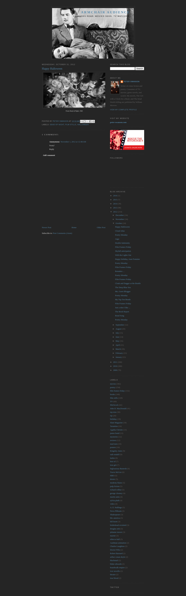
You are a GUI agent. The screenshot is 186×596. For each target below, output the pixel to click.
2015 (115, 199)
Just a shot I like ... (122, 307)
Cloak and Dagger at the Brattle (128, 283)
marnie (113, 536)
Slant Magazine (116, 422)
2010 (115, 366)
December (120, 215)
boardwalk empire (117, 567)
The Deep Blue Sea (123, 287)
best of (112, 461)
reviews (113, 440)
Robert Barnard (116, 553)
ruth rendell (114, 454)
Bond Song (119, 315)
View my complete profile (123, 110)
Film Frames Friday (123, 247)
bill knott (113, 521)
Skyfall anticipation (123, 251)
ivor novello (115, 571)
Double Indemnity (122, 243)
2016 (115, 195)
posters (113, 447)
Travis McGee (116, 472)
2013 (115, 208)
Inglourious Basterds (118, 468)
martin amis (115, 497)
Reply (51, 149)
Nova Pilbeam (116, 511)
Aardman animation (118, 543)
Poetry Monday (121, 235)
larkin (112, 458)
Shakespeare (115, 514)
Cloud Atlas (120, 231)
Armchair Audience (105, 12)
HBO (112, 475)
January (119, 357)
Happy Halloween (122, 227)
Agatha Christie (116, 430)
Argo (117, 239)
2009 (115, 370)
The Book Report (122, 311)
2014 (115, 203)
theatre (112, 574)
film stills (70, 124)
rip (111, 415)
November (120, 219)
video (112, 504)
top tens (113, 412)
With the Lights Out (123, 255)
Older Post (101, 227)
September (120, 325)
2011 (115, 362)
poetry (112, 387)
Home (74, 227)
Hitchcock (114, 405)
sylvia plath (114, 500)
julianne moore (116, 532)
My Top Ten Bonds (123, 299)
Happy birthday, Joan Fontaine (127, 259)
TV (111, 401)
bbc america (115, 518)
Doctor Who (115, 550)
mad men (113, 444)
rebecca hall (115, 539)
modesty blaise (116, 483)
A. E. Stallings (116, 507)
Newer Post (46, 227)
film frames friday (117, 391)
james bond (114, 433)
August (119, 329)
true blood (114, 578)
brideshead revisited (118, 525)
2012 (115, 212)
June (118, 337)
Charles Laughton (117, 546)
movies (113, 384)
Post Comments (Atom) (62, 233)
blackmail (114, 560)
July (118, 333)
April (118, 345)
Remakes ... (119, 271)
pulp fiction (114, 486)
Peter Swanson (132, 81)
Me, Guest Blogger (122, 291)
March (118, 349)
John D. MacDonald (118, 408)
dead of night (57, 124)
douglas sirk (115, 529)
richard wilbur (116, 490)
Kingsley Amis (116, 451)
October (119, 223)
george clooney (116, 493)
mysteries (114, 437)
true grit (113, 465)
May (118, 341)
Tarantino (114, 426)
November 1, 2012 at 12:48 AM (73, 142)
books (112, 394)
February (119, 353)
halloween (83, 124)
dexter (112, 479)
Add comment (49, 155)
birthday (113, 419)
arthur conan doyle (117, 557)
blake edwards (116, 564)
